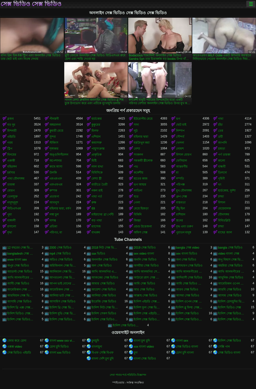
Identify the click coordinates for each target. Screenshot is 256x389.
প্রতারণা (54, 196)
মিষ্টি (94, 160)
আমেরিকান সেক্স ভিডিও (20, 289)
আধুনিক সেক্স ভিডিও (230, 277)
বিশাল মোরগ (184, 154)
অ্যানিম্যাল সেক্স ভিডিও (63, 271)
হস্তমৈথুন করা (142, 142)
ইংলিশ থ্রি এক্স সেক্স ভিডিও (20, 307)
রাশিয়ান (180, 214)
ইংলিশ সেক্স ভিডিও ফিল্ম (126, 325)
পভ (136, 166)
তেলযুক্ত (12, 196)
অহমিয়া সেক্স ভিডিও (230, 265)
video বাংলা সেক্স (228, 253)
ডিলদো (222, 172)
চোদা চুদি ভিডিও (59, 346)
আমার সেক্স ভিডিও (103, 283)
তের (220, 130)
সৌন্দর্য (180, 136)
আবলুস (54, 202)
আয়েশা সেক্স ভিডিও (104, 289)
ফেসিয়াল (181, 160)
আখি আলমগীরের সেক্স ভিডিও (20, 277)
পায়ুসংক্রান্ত (98, 148)
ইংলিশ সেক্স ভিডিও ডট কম (147, 319)
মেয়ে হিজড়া (141, 208)
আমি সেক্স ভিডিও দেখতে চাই (189, 283)
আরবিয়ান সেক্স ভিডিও (20, 295)
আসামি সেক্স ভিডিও (19, 301)
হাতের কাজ (141, 178)
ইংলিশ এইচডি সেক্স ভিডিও (147, 301)
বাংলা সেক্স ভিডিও (145, 358)
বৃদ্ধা (9, 232)
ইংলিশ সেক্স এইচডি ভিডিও (147, 313)
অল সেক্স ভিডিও (102, 265)
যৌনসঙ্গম (223, 214)
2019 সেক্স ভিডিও (145, 247)
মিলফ (95, 130)
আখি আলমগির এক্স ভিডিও (105, 271)
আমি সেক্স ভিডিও (144, 283)
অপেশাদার (56, 160)
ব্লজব (10, 118)
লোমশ (180, 148)
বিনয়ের (11, 154)
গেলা (137, 202)
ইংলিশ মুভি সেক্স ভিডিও (63, 313)
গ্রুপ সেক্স (181, 196)
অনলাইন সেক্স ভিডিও (105, 259)
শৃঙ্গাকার (54, 148)
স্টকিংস (54, 142)
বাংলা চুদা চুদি (142, 340)
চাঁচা (220, 124)
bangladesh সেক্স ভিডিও (20, 253)
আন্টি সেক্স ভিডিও (18, 283)
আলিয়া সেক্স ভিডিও (104, 295)
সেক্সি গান (224, 346)
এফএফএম (56, 184)
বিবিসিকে (97, 172)
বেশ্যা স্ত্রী (96, 178)
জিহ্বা (137, 220)
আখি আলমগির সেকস (147, 271)
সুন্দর (53, 136)
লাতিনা (138, 190)
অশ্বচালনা (55, 124)
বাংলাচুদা (97, 346)
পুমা (9, 214)
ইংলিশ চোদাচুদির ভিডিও (231, 301)
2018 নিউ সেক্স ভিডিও (105, 247)
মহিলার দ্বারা (141, 136)
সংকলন (138, 154)
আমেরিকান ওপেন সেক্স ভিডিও (231, 283)
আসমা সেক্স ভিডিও (188, 295)
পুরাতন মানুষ (183, 232)
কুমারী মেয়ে (56, 130)
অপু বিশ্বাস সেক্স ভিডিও (231, 259)
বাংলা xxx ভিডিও (60, 352)
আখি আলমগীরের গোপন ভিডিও (189, 271)
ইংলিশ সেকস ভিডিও (104, 313)
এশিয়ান (96, 136)
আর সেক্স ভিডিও (144, 289)
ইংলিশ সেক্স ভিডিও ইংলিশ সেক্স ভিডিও (231, 313)
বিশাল (221, 202)
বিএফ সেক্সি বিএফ (103, 352)
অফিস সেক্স (141, 232)
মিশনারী (11, 130)
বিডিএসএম (14, 208)
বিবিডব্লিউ (224, 220)
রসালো (11, 226)
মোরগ (11, 190)
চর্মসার (11, 172)
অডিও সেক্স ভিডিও (61, 259)
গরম (10, 142)
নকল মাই (97, 190)
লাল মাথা (97, 166)
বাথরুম (96, 232)
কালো (221, 160)
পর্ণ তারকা (224, 154)
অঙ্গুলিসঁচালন (59, 154)
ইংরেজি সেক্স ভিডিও (104, 301)
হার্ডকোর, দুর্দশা (227, 190)
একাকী (11, 160)
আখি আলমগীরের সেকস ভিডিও (231, 271)
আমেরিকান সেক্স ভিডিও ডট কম (63, 289)
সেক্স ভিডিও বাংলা (187, 346)
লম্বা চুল (54, 214)
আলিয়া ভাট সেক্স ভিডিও (63, 295)
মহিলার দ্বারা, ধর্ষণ (60, 208)
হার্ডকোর (97, 118)
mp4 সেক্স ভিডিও (60, 253)
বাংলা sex (182, 340)
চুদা (136, 352)
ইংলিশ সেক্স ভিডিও (187, 313)
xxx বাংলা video (144, 346)
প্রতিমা (53, 226)
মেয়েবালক (224, 208)
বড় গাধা (97, 220)
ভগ (178, 118)
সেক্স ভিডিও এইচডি (19, 352)
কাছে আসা (56, 166)
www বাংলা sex (17, 259)
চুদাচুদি (95, 340)
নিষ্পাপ (180, 130)
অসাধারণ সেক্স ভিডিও (189, 265)
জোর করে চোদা (16, 340)
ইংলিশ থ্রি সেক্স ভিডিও (63, 307)
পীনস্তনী (54, 118)
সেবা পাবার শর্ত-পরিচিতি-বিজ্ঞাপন (128, 374)
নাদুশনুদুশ (12, 202)
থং (219, 184)
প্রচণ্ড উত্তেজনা (143, 226)
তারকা (11, 184)
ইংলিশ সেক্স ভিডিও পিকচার (231, 319)
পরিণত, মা (56, 232)
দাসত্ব (53, 220)
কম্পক (53, 190)
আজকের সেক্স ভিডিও (105, 277)
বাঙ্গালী (11, 220)
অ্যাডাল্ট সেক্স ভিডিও (19, 271)
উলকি (53, 172)
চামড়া (221, 148)
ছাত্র (136, 196)
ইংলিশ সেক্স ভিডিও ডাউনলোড (189, 319)
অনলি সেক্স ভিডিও (145, 259)
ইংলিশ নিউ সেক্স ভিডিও (105, 307)
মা (177, 172)
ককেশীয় (138, 172)
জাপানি (222, 142)
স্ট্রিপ (9, 148)
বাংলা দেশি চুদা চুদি (103, 358)
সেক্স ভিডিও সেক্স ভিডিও (31, 4)
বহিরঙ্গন (12, 166)
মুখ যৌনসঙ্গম (184, 190)
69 (93, 208)
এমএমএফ (56, 178)
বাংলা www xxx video (63, 340)
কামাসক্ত (97, 142)
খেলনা (180, 142)
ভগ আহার (140, 184)
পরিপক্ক (180, 184)
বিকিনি (138, 214)
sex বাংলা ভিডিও (186, 253)
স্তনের (179, 220)
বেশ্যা (137, 148)
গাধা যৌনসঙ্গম (15, 178)
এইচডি (11, 136)
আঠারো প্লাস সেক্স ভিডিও (147, 277)
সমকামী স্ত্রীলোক (143, 160)
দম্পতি (180, 178)
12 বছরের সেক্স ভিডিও (20, 247)
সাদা (136, 124)
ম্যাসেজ (96, 226)
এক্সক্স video (14, 346)
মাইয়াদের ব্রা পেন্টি (103, 214)
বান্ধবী (222, 166)
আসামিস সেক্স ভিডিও (63, 301)
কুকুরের (96, 124)
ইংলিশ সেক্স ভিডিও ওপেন (63, 319)
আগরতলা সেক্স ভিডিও (63, 277)
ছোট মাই (181, 124)
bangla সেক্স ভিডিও (230, 247)
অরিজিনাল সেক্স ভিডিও (63, 265)
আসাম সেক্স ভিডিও (230, 295)
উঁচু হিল (180, 208)
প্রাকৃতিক (97, 154)
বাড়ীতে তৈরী (99, 184)
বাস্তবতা (181, 202)
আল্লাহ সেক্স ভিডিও (145, 295)
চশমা (221, 196)
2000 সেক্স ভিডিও (61, 247)
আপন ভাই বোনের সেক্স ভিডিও (63, 283)
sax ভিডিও (98, 253)
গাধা (220, 118)
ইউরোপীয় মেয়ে (143, 118)
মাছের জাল (225, 232)
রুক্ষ (94, 202)
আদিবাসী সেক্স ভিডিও (189, 277)
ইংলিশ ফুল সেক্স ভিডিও (147, 307)
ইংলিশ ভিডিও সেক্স (229, 307)
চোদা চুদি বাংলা (185, 352)
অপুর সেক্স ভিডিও (18, 265)
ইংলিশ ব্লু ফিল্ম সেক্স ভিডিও (189, 307)
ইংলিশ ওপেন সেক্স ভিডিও (189, 301)
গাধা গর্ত (97, 196)
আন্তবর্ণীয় (182, 166)
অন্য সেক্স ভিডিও (186, 259)
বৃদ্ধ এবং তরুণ (184, 226)
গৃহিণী (221, 178)
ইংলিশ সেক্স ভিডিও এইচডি (20, 319)
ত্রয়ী (220, 136)
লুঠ (136, 130)
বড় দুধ (11, 124)
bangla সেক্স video (187, 247)
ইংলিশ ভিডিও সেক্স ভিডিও (20, 313)
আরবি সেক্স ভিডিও (229, 289)
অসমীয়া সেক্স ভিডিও (146, 265)
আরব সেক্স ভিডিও (187, 289)
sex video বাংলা (144, 253)
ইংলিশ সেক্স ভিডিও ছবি (105, 319)
